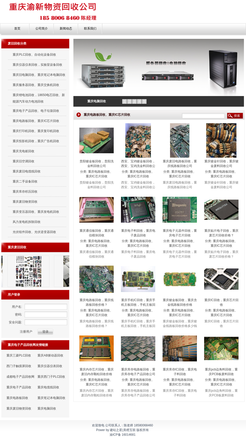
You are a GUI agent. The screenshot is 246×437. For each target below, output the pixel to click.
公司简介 (41, 28)
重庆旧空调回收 (23, 161)
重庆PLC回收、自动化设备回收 (34, 54)
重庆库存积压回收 (25, 191)
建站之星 (116, 430)
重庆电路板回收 (17, 398)
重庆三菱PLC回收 (18, 355)
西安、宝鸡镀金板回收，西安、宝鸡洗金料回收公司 (138, 165)
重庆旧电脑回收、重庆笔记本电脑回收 (39, 75)
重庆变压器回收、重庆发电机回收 (36, 212)
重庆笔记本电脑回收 (51, 398)
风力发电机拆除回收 (27, 222)
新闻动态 (66, 28)
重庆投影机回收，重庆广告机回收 (36, 141)
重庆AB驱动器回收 (50, 355)
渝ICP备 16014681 (123, 434)
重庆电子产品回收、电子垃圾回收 (36, 111)
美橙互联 (129, 430)
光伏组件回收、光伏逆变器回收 (34, 232)
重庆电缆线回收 (48, 387)
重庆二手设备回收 (25, 181)
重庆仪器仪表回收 (49, 366)
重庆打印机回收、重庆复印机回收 (36, 131)
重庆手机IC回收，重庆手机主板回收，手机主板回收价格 (138, 304)
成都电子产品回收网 (20, 376)
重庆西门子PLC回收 (51, 376)
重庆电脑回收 (46, 408)
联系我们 (90, 28)
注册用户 (26, 331)
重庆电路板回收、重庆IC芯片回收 (36, 121)
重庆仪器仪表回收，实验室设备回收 (37, 65)
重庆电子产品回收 (18, 387)
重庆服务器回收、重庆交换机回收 (36, 85)
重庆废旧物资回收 (25, 201)
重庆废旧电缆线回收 (27, 171)
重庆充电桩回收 (23, 151)
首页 (17, 28)
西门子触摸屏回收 (18, 366)
